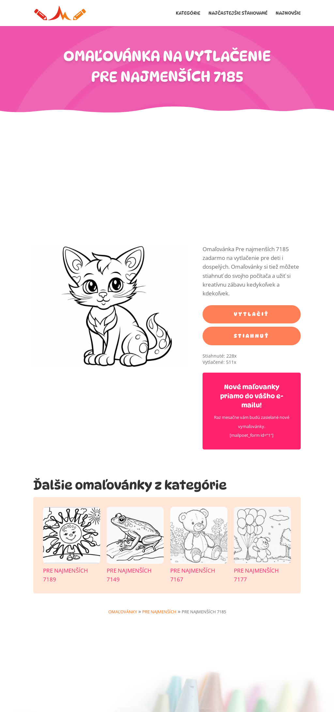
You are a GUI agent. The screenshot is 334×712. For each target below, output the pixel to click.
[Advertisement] (167, 162)
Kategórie (188, 13)
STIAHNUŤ (251, 336)
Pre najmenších (159, 612)
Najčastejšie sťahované (237, 13)
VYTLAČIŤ (251, 314)
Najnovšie (288, 13)
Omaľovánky (122, 612)
